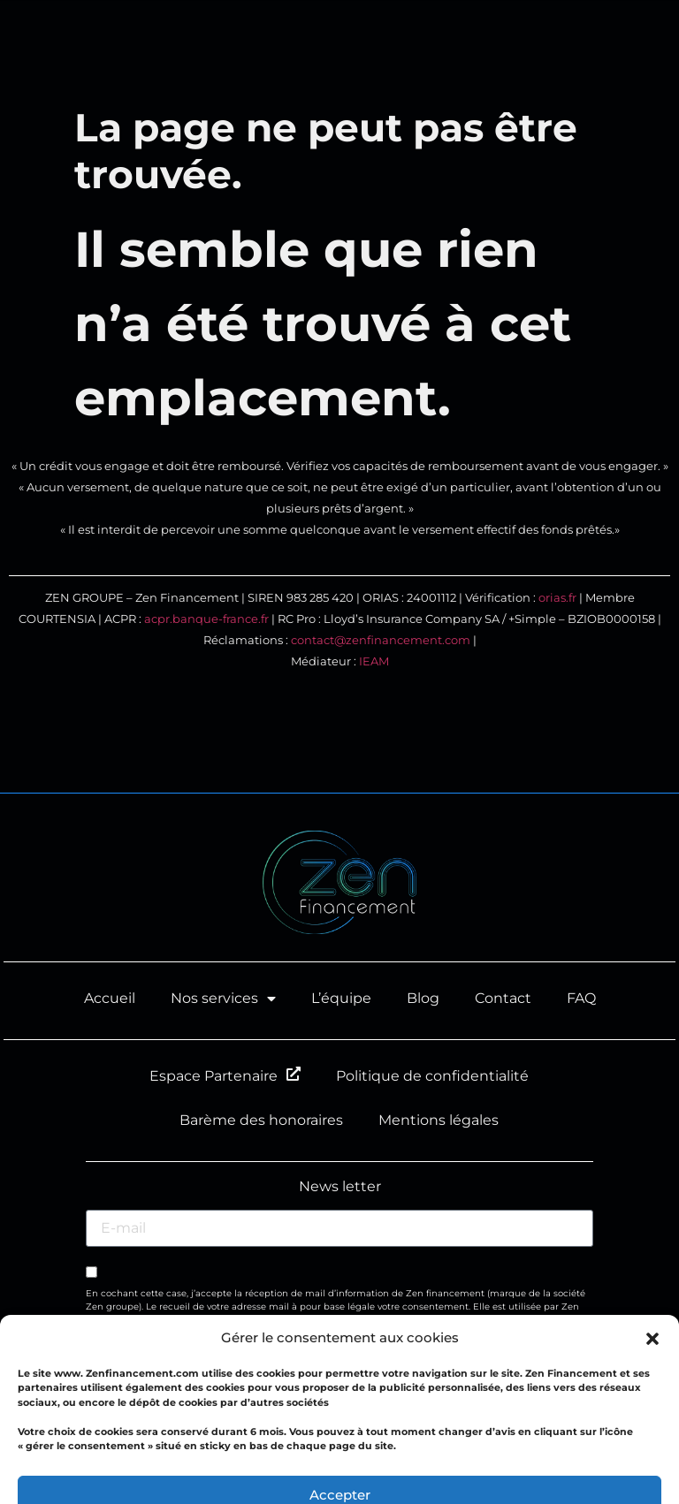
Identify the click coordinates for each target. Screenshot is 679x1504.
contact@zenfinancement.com (380, 640)
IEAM (374, 661)
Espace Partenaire (225, 1075)
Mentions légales (438, 1120)
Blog (423, 998)
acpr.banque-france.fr (206, 619)
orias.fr (557, 597)
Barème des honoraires (261, 1120)
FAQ (581, 998)
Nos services (223, 998)
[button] (644, 49)
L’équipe (341, 998)
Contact (503, 998)
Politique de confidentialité (432, 1075)
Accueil (109, 998)
